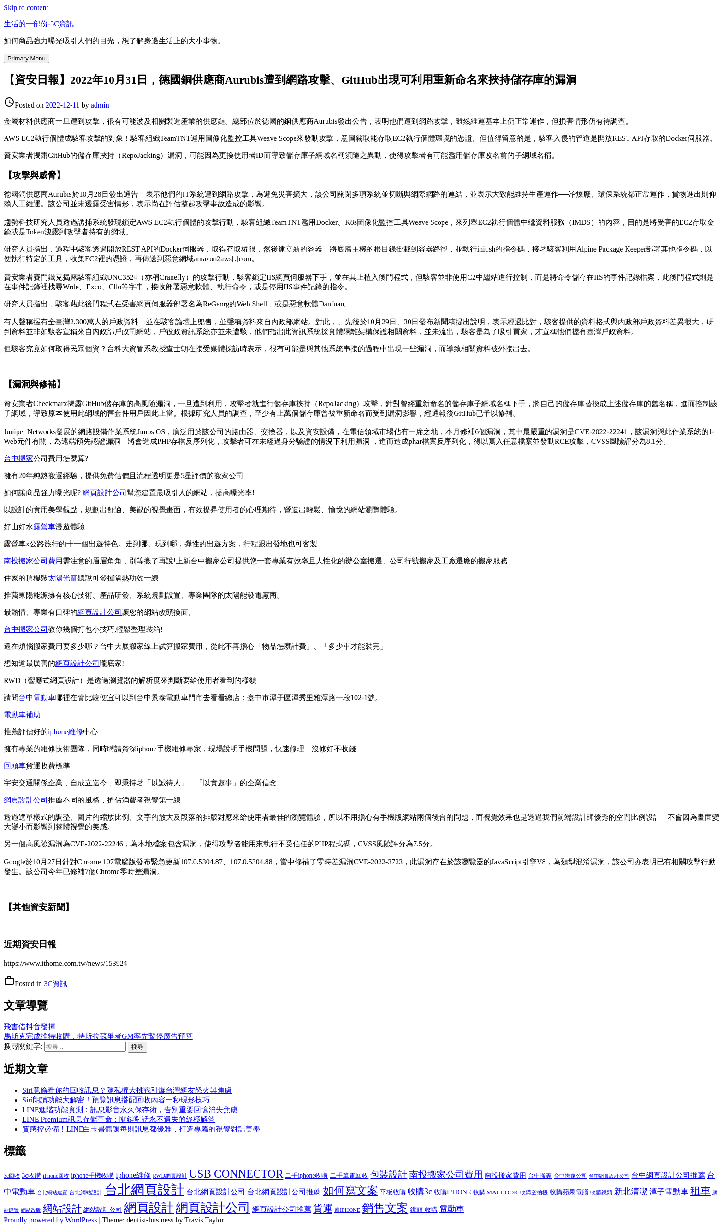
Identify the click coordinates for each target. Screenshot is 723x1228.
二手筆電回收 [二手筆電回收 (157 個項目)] (349, 1175)
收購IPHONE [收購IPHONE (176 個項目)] (452, 1192)
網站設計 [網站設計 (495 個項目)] (62, 1208)
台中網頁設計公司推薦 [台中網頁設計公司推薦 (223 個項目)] (668, 1175)
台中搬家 (18, 458)
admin (100, 105)
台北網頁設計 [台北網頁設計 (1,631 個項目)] (144, 1189)
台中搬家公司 (26, 629)
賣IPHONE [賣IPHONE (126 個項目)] (347, 1210)
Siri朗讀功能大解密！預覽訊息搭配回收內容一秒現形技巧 (116, 1100)
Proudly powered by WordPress (51, 1220)
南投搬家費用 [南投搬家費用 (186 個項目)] (505, 1175)
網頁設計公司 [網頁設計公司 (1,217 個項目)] (213, 1208)
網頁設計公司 (105, 493)
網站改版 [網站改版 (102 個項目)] (31, 1210)
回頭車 (15, 766)
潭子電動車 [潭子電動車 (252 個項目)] (668, 1191)
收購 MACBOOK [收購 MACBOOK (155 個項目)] (495, 1192)
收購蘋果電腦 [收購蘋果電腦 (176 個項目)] (569, 1192)
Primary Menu (26, 58)
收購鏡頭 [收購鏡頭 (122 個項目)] (601, 1192)
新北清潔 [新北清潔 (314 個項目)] (630, 1191)
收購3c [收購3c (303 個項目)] (420, 1191)
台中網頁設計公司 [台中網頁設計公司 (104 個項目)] (609, 1176)
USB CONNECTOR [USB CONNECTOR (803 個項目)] (236, 1174)
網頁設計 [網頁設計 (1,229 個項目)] (149, 1208)
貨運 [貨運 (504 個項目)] (322, 1208)
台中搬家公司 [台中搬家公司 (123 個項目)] (570, 1176)
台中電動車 (36, 697)
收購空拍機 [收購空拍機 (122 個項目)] (534, 1192)
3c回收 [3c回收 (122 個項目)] (12, 1176)
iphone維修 (65, 732)
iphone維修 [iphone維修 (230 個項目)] (133, 1175)
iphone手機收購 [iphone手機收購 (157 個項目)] (92, 1175)
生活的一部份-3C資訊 (39, 24)
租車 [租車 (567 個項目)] (700, 1191)
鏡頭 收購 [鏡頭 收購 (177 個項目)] (424, 1209)
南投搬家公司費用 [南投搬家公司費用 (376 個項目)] (446, 1175)
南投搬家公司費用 (33, 561)
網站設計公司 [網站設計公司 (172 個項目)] (102, 1209)
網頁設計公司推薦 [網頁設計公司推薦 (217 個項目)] (281, 1209)
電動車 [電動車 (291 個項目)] (451, 1209)
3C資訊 (55, 984)
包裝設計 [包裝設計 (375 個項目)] (388, 1175)
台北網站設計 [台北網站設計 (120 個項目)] (85, 1193)
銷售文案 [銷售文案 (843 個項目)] (385, 1208)
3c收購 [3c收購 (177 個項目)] (31, 1175)
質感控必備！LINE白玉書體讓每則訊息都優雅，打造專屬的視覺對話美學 (141, 1129)
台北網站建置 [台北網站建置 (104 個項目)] (52, 1192)
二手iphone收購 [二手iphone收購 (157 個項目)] (306, 1175)
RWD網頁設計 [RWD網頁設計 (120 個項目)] (170, 1176)
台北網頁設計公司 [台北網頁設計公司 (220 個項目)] (215, 1192)
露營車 (44, 527)
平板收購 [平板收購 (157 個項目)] (393, 1192)
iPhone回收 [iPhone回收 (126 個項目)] (56, 1176)
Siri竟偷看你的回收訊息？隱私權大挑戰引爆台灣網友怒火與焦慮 (127, 1090)
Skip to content (26, 8)
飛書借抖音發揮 (29, 1026)
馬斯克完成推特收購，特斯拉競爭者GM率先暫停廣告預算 (98, 1036)
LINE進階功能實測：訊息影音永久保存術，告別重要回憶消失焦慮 (130, 1110)
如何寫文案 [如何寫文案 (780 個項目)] (350, 1190)
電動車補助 (22, 715)
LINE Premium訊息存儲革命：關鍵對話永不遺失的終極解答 (118, 1119)
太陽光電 (62, 578)
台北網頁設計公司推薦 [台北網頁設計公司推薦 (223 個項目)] (284, 1192)
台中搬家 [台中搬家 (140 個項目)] (540, 1176)
